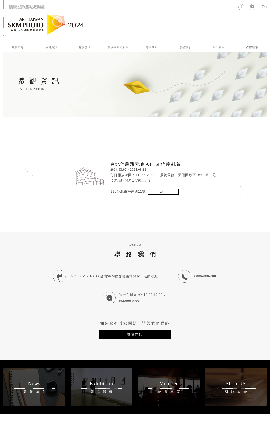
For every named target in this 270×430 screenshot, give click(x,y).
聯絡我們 (135, 334)
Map (163, 192)
